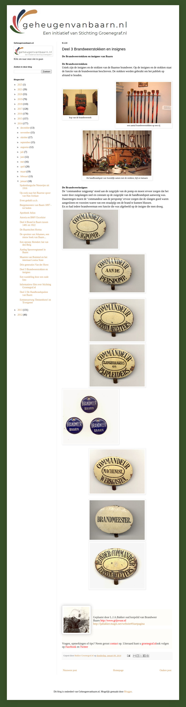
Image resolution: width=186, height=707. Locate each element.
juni (22, 157)
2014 (20, 123)
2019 (20, 99)
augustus (24, 147)
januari (24, 181)
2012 (20, 314)
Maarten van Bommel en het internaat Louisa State (33, 258)
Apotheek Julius (27, 213)
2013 (20, 310)
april (22, 166)
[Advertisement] (31, 339)
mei (22, 162)
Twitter (84, 646)
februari (24, 176)
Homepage (118, 670)
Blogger (128, 691)
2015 (20, 118)
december (25, 127)
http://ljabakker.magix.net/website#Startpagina (119, 623)
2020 (20, 94)
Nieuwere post (70, 670)
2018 (20, 104)
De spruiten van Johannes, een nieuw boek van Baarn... (34, 236)
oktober (24, 137)
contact (114, 643)
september (25, 142)
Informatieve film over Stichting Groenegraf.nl (35, 286)
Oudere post (165, 670)
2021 (20, 89)
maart (23, 171)
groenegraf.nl (149, 643)
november (25, 132)
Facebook (70, 646)
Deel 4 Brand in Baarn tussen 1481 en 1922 (34, 223)
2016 (20, 113)
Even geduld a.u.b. (29, 200)
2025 (20, 84)
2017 (20, 109)
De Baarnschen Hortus (31, 229)
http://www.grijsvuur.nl (113, 620)
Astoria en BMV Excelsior (32, 217)
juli (22, 152)
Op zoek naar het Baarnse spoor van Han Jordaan (35, 194)
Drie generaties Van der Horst (34, 264)
